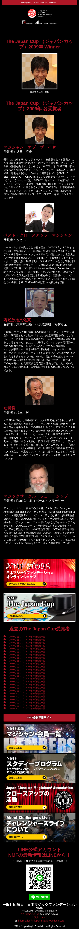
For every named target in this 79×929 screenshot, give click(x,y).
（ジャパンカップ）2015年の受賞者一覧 (26, 669)
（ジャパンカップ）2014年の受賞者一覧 (26, 672)
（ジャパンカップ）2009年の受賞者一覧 (26, 684)
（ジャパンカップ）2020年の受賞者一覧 (26, 654)
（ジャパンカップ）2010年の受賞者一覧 (26, 687)
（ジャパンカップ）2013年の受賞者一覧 (26, 675)
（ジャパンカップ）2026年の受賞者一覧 (26, 636)
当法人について (39, 917)
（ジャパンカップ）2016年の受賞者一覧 (26, 666)
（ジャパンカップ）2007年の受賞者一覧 (26, 693)
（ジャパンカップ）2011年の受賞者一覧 (26, 681)
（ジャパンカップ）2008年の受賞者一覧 (26, 690)
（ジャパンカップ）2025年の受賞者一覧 (26, 639)
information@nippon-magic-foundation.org (41, 920)
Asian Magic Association (46, 22)
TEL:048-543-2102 (30, 914)
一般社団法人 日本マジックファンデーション (39, 3)
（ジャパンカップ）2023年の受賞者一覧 (26, 646)
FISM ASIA (28, 22)
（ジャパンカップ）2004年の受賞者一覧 (26, 702)
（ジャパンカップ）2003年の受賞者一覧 (26, 705)
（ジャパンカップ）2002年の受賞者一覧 (26, 708)
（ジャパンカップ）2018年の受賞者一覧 (26, 660)
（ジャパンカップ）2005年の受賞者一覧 (26, 699)
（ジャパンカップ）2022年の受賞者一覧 (26, 648)
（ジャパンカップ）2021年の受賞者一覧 (26, 651)
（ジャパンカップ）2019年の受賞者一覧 (26, 657)
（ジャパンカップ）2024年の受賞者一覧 (26, 642)
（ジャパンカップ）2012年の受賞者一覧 (26, 678)
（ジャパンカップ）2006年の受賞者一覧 (26, 696)
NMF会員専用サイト (39, 717)
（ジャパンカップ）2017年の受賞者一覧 (26, 663)
